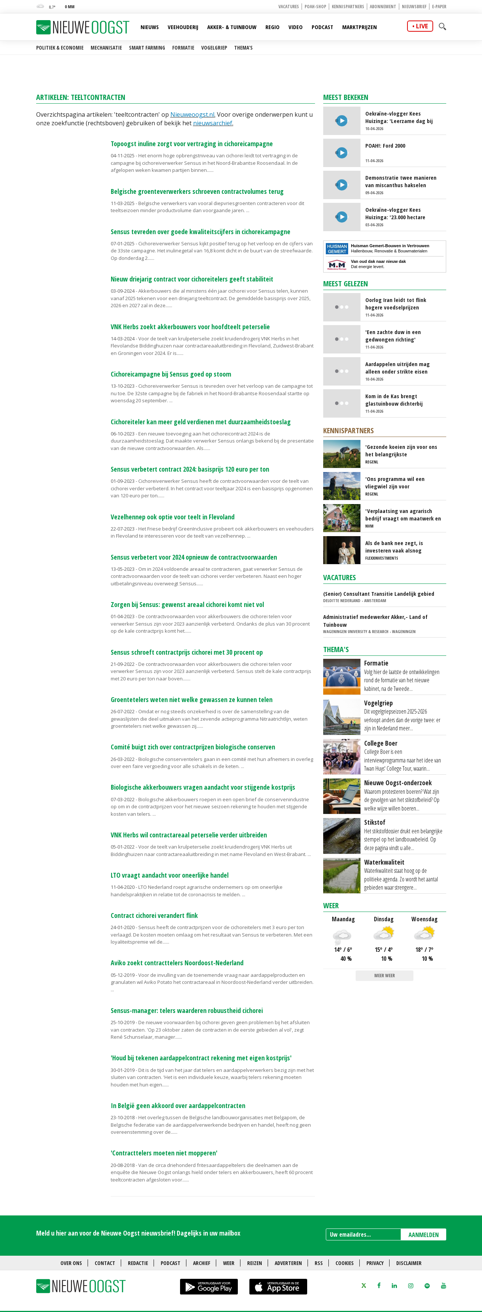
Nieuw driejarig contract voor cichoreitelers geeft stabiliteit (192, 278)
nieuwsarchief (212, 123)
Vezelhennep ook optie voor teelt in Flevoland (172, 516)
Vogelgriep (214, 47)
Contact (105, 1263)
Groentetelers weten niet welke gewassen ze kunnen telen (191, 699)
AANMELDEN (424, 1235)
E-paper (439, 6)
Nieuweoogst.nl (192, 114)
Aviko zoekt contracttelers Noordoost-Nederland (177, 962)
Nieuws (150, 27)
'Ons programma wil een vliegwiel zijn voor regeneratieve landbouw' (395, 482)
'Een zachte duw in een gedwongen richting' (393, 335)
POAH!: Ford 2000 (385, 145)
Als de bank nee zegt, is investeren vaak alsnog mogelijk (394, 546)
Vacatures (288, 6)
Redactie (138, 1263)
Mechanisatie (106, 47)
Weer (331, 905)
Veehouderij (183, 27)
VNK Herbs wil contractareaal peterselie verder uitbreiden (189, 834)
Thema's (243, 47)
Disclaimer (409, 1263)
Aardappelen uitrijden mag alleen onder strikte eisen (397, 367)
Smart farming (147, 47)
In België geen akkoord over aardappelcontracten (178, 1105)
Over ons (71, 1263)
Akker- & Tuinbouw (231, 27)
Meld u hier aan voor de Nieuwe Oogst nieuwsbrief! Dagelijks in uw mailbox (138, 1232)
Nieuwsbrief (414, 6)
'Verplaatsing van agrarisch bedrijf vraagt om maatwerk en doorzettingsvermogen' (403, 514)
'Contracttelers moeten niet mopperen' (164, 1152)
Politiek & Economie (60, 47)
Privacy (375, 1263)
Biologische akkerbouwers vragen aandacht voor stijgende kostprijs (203, 787)
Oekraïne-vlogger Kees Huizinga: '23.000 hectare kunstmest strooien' (395, 213)
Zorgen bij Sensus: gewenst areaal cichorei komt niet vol (187, 604)
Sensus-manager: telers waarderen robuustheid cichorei (187, 1010)
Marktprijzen (359, 27)
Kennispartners (348, 6)
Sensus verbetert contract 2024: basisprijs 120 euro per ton (190, 469)
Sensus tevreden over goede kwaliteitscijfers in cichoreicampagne (200, 231)
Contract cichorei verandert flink (154, 915)
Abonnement (383, 6)
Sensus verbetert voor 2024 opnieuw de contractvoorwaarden (194, 557)
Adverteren (288, 1263)
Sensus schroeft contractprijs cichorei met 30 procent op (187, 652)
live (422, 26)
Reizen (254, 1263)
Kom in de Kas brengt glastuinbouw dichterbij (394, 399)
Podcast (322, 27)
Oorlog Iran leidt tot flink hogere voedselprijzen (395, 303)
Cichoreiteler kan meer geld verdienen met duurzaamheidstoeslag (201, 421)
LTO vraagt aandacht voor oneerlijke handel (170, 875)
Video (296, 27)
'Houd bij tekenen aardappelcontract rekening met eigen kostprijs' (201, 1057)
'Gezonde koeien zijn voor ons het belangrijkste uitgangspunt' (401, 450)
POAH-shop (315, 6)
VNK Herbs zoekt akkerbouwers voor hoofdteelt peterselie (190, 326)
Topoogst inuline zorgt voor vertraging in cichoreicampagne (192, 143)
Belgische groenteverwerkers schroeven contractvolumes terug (197, 191)
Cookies (344, 1263)
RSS (319, 1263)
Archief (201, 1263)
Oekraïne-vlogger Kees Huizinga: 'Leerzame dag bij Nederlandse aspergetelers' (399, 117)
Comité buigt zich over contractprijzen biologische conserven (193, 746)
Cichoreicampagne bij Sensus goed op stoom (171, 373)
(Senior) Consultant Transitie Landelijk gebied (378, 593)
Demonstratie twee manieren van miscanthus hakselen (401, 181)
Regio (272, 27)
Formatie (183, 47)
